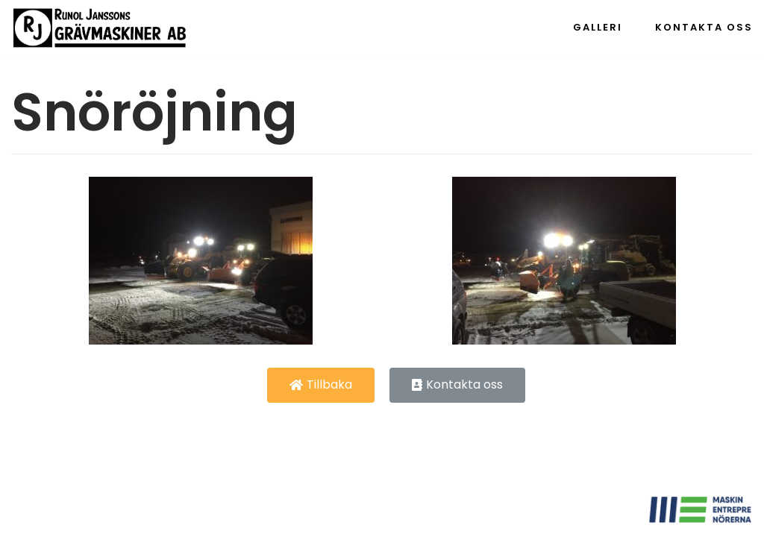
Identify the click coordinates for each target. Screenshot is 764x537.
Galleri (597, 27)
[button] (321, 385)
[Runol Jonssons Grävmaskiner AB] (99, 28)
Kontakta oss (704, 27)
